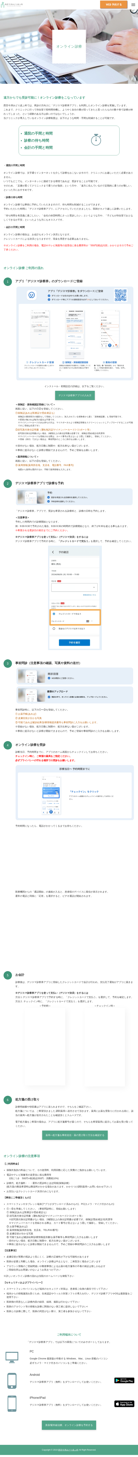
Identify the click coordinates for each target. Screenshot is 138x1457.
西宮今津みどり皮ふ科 (68, 1450)
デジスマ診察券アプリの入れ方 (74, 395)
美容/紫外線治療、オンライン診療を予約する (69, 1425)
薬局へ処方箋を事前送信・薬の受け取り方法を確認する (75, 1135)
